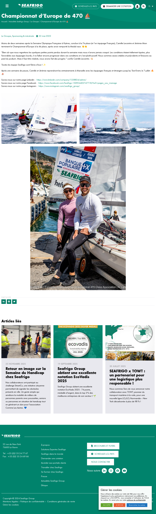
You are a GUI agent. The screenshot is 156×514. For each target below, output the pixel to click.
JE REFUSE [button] (119, 505)
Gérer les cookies (11, 504)
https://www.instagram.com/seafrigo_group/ (59, 86)
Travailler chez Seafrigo (51, 467)
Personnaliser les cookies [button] (137, 505)
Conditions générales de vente (61, 501)
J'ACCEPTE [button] (106, 505)
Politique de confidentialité (32, 501)
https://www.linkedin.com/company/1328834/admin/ (61, 80)
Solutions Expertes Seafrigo (53, 449)
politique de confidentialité (136, 500)
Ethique (44, 485)
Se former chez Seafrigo (52, 472)
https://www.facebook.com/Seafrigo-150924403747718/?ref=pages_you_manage (77, 83)
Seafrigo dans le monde (52, 454)
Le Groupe (35, 21)
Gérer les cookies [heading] (111, 490)
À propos (45, 445)
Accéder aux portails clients (53, 463)
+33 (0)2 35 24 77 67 (17, 453)
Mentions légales (10, 501)
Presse (44, 476)
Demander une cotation (52, 458)
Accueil (4, 21)
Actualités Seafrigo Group (19, 21)
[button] (85, 6)
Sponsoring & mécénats (23, 36)
